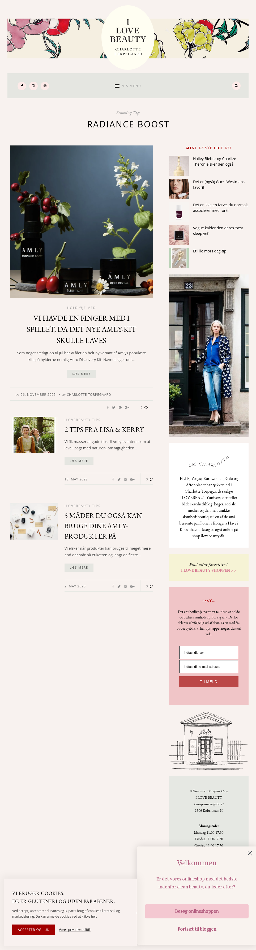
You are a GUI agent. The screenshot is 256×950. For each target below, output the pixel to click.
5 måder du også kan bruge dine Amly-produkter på (103, 526)
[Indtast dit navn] (208, 652)
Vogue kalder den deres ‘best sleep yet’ (218, 230)
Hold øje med (81, 308)
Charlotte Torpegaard (89, 394)
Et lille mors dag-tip (209, 250)
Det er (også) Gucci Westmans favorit (219, 184)
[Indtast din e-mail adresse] (208, 666)
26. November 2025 (38, 394)
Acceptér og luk (33, 929)
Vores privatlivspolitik (75, 929)
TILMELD (208, 682)
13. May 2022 (76, 479)
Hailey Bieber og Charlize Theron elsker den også (214, 161)
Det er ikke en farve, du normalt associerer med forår (220, 207)
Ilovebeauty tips (83, 420)
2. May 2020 (75, 586)
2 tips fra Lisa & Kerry (104, 429)
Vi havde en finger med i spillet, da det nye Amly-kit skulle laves (81, 329)
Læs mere (81, 374)
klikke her (89, 916)
